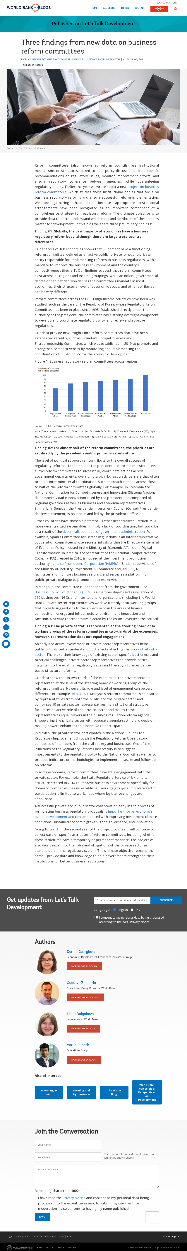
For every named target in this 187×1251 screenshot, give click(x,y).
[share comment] (6, 644)
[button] (175, 8)
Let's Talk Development (108, 24)
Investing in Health (49, 1092)
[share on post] (6, 619)
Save (42, 1217)
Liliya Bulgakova (85, 59)
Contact (139, 8)
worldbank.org (167, 2)
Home (94, 8)
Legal (9, 1236)
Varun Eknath (110, 59)
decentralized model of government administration (104, 531)
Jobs (61, 1236)
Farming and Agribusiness (81, 1092)
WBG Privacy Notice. (136, 922)
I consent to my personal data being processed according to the (131, 919)
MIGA (61, 1247)
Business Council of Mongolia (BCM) (63, 592)
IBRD (39, 1247)
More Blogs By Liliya (83, 1028)
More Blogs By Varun (83, 1059)
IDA (47, 1247)
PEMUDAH (80, 693)
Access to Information (44, 1236)
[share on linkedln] (6, 627)
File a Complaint (171, 1236)
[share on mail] (6, 604)
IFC (53, 1247)
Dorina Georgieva (33, 59)
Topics (125, 8)
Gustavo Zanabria (60, 59)
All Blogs (109, 8)
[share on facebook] (6, 612)
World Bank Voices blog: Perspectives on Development (147, 1092)
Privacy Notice (74, 1198)
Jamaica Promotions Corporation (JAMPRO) (85, 563)
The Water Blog (114, 1092)
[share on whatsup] (6, 635)
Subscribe (166, 900)
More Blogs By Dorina (84, 966)
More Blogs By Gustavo (85, 997)
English (39, 64)
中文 (138, 910)
